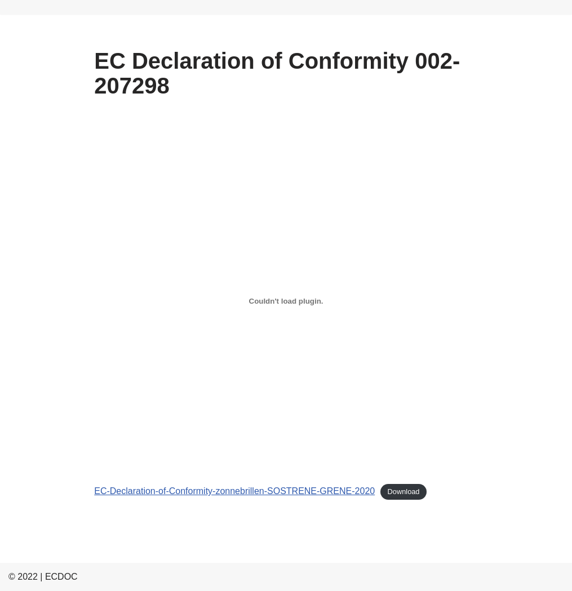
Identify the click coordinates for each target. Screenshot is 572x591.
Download (404, 491)
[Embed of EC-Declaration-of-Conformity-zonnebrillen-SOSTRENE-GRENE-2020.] (286, 301)
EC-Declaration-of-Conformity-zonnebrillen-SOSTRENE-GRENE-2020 (234, 491)
